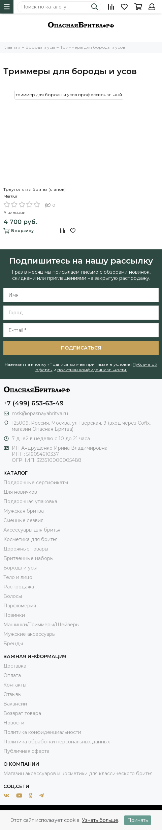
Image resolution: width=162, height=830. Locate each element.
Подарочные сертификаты (35, 482)
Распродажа (18, 587)
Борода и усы (20, 568)
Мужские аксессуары (29, 634)
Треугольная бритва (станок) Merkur (34, 193)
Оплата (12, 675)
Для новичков (20, 492)
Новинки (14, 615)
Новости (13, 723)
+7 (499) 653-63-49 (33, 403)
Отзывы (12, 694)
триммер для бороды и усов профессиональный (69, 94)
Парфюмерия (19, 606)
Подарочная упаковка (30, 501)
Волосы (12, 596)
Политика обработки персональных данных (56, 742)
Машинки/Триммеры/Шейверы (41, 625)
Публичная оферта (26, 751)
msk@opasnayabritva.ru (40, 413)
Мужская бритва (23, 511)
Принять (137, 820)
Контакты (14, 685)
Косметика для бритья (30, 539)
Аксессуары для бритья (31, 530)
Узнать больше (100, 820)
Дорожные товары (25, 549)
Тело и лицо (17, 577)
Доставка (14, 666)
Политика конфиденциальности (42, 732)
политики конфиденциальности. (92, 369)
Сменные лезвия (23, 520)
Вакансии (15, 704)
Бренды (13, 644)
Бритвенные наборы (28, 558)
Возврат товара (22, 713)
